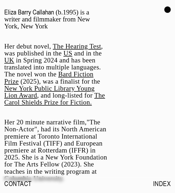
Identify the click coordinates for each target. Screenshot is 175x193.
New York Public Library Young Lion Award (49, 92)
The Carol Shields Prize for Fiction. (54, 99)
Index (162, 183)
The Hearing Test (77, 46)
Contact (18, 183)
